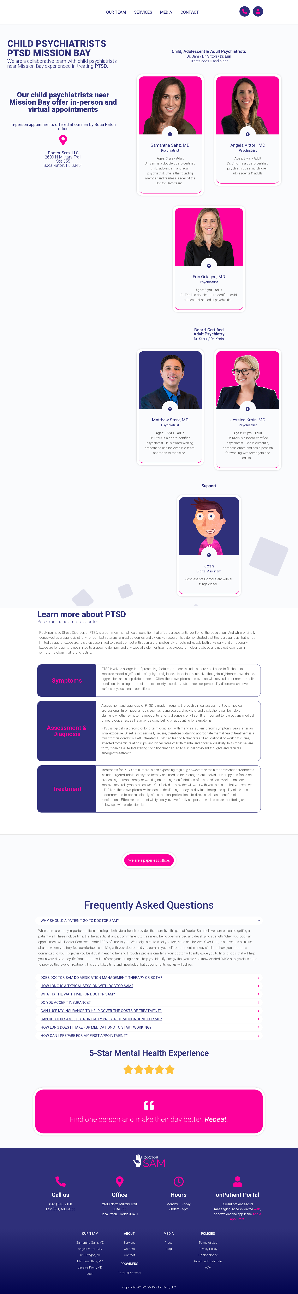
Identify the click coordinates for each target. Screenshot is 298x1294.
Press (169, 1242)
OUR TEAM (116, 12)
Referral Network (129, 1273)
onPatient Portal (237, 1194)
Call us (60, 1194)
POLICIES (208, 1234)
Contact (129, 1255)
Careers (129, 1249)
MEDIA (166, 12)
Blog (169, 1249)
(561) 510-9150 (60, 1204)
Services (129, 1242)
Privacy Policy (207, 1249)
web (257, 1209)
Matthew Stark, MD (90, 1261)
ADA (208, 1267)
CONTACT (189, 12)
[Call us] (60, 1181)
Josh (90, 1274)
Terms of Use (207, 1242)
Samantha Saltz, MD (90, 1242)
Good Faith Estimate (208, 1261)
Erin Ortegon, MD (90, 1255)
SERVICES (143, 12)
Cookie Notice (208, 1255)
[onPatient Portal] (237, 1181)
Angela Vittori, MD (90, 1249)
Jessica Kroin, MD (90, 1267)
